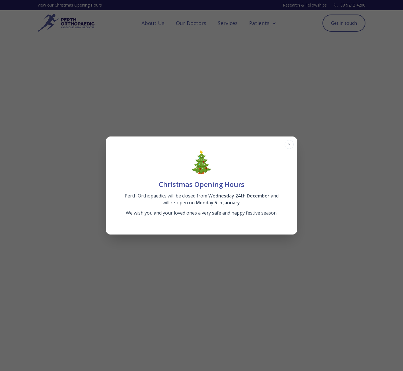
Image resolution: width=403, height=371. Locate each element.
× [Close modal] (289, 144)
